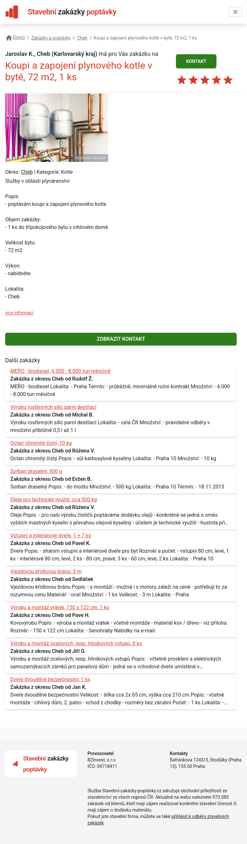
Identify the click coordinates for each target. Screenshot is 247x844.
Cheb (27, 172)
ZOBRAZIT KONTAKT (121, 339)
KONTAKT (196, 61)
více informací (19, 312)
